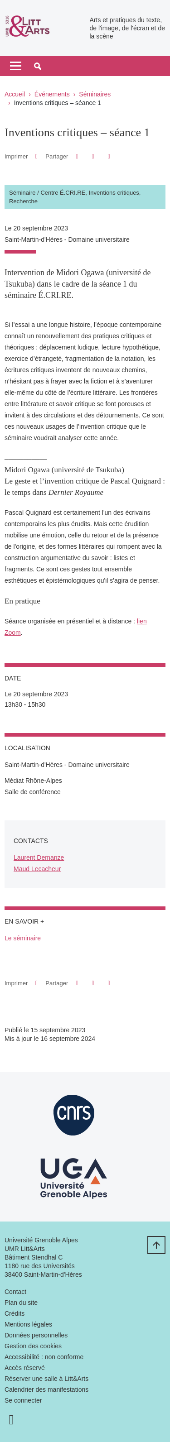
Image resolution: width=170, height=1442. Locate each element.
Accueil (15, 94)
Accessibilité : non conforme (44, 1357)
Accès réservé (25, 1367)
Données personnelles (36, 1335)
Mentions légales (28, 1324)
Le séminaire (23, 938)
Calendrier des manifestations (46, 1389)
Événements (52, 94)
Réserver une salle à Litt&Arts (46, 1378)
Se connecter (23, 1400)
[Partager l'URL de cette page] (109, 156)
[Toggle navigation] (16, 66)
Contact (15, 1291)
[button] (38, 66)
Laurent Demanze (39, 857)
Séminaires (95, 94)
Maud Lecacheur (37, 868)
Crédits (14, 1313)
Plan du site (21, 1302)
